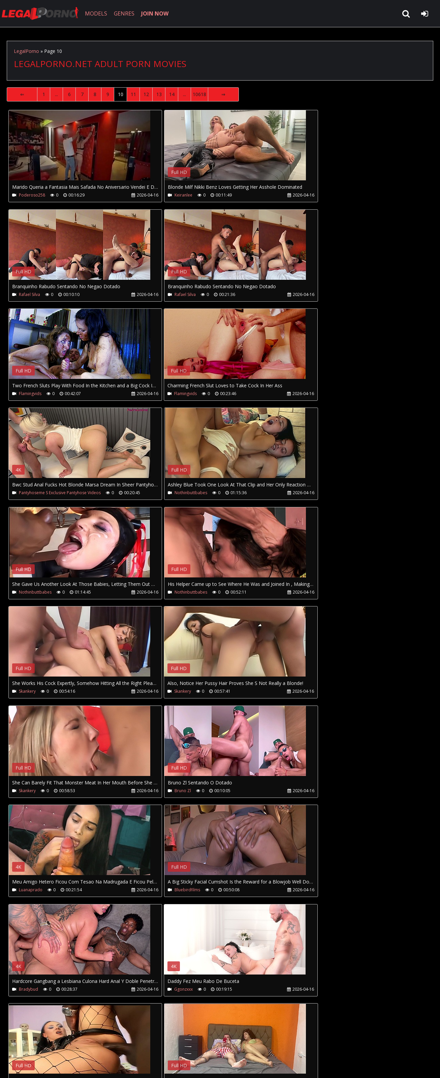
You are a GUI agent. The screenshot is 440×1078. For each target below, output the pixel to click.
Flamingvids (171, 294)
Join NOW (18, 1046)
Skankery (168, 493)
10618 (199, 94)
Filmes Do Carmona (179, 792)
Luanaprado (313, 593)
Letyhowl (27, 891)
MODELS (99, 13)
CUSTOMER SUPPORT (61, 1046)
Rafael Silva (312, 195)
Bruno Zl (168, 593)
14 (172, 94)
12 (146, 94)
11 (133, 94)
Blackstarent (30, 792)
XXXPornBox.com (198, 1046)
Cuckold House (174, 891)
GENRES (127, 13)
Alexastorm (312, 792)
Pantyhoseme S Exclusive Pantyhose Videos (60, 394)
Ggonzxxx (311, 692)
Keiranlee (169, 195)
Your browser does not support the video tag (79, 150)
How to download (117, 1046)
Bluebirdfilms (31, 692)
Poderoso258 (32, 195)
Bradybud (170, 692)
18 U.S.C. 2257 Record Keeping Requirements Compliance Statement (220, 1066)
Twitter (159, 1046)
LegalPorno (26, 51)
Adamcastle (313, 891)
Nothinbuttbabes (176, 394)
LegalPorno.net (44, 13)
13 (159, 94)
